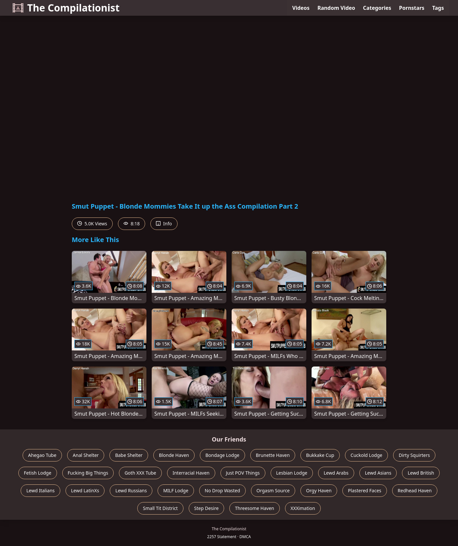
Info (164, 223)
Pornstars (411, 7)
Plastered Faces (364, 490)
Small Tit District (160, 508)
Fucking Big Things (88, 473)
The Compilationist (66, 7)
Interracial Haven (191, 473)
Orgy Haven (319, 490)
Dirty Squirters (414, 455)
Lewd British (421, 473)
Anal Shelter (86, 455)
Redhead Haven (415, 490)
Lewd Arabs (336, 473)
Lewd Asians (378, 473)
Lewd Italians (40, 490)
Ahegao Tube (42, 455)
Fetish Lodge (37, 473)
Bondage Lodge (222, 455)
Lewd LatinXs (85, 490)
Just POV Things (243, 473)
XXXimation (303, 508)
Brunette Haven (273, 455)
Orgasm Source (273, 490)
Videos (301, 7)
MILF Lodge (175, 490)
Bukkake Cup (320, 455)
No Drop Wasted (222, 490)
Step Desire (206, 508)
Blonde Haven (174, 455)
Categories (377, 7)
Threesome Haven (254, 508)
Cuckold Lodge (366, 455)
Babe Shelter (129, 455)
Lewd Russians (131, 490)
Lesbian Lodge (291, 473)
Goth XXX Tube (140, 473)
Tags (438, 7)
